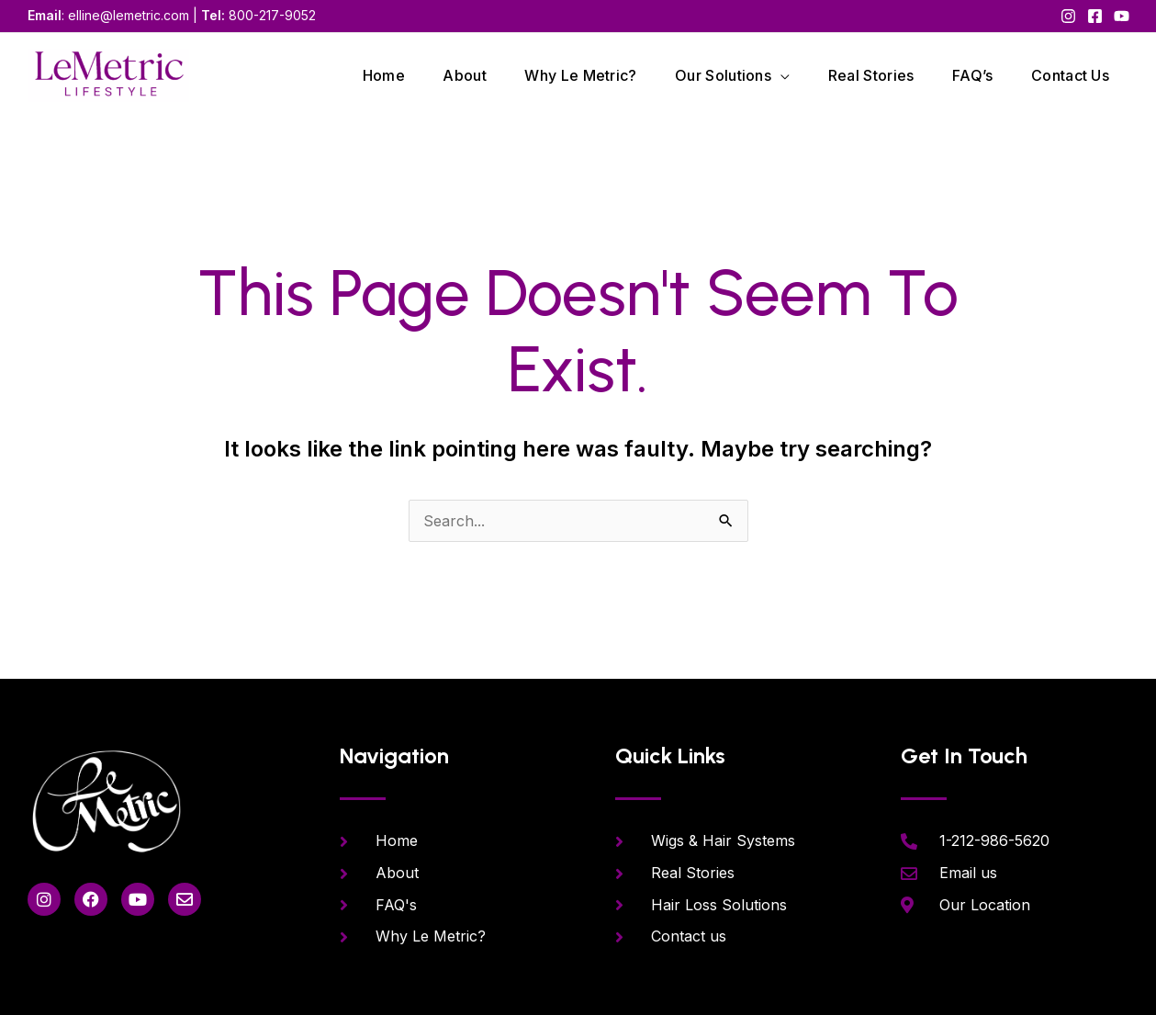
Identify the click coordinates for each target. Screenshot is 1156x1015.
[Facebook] (1095, 16)
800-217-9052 (272, 15)
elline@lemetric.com (128, 15)
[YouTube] (1121, 16)
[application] (775, 75)
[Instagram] (1068, 16)
